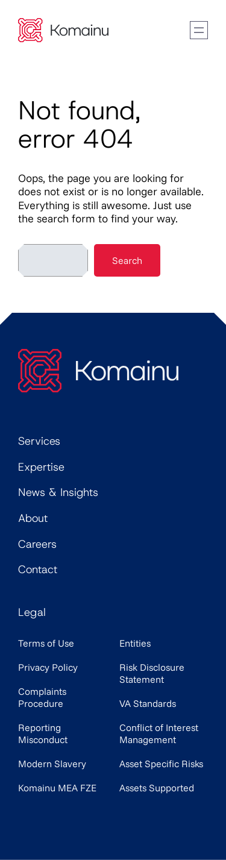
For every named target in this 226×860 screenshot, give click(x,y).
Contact (37, 569)
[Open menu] (199, 30)
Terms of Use (46, 643)
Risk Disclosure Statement (151, 673)
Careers (37, 544)
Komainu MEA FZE (57, 788)
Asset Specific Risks (161, 764)
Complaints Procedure (42, 697)
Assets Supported (156, 788)
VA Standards (147, 703)
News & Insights (58, 492)
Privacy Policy (48, 667)
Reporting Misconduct (42, 733)
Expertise (41, 467)
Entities (135, 643)
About (33, 518)
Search (127, 260)
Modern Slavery (52, 764)
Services (39, 441)
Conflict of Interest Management (158, 733)
